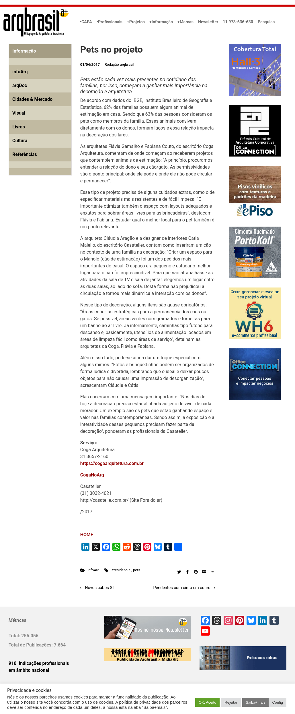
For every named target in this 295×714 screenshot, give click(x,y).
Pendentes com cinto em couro (181, 587)
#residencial (122, 570)
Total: (15, 635)
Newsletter (208, 22)
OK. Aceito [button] (207, 702)
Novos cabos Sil (99, 587)
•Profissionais (109, 22)
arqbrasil (127, 64)
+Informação (161, 22)
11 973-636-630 (238, 22)
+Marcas (185, 22)
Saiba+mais (255, 702)
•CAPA (86, 22)
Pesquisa (266, 22)
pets (136, 570)
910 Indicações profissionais (39, 663)
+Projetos (136, 22)
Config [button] (277, 702)
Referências (24, 154)
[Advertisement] (44, 245)
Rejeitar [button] (230, 702)
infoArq (93, 570)
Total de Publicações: (31, 645)
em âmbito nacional (29, 670)
